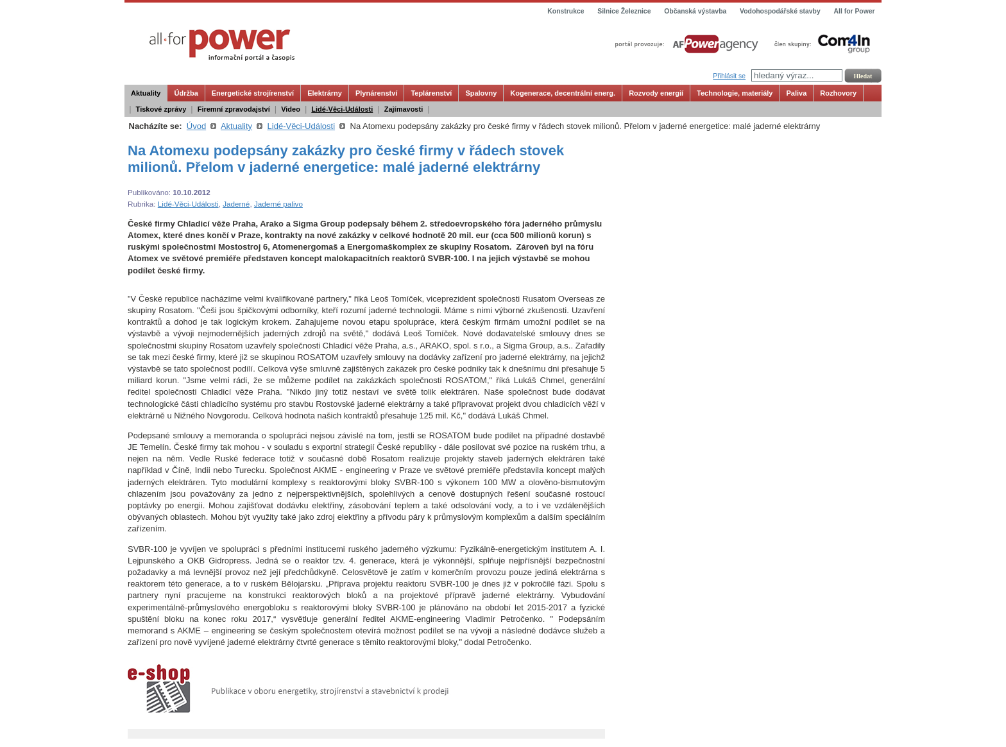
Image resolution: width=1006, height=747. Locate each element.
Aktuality (145, 93)
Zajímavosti (403, 109)
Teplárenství (431, 93)
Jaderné (236, 204)
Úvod (196, 126)
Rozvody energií (656, 93)
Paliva (796, 93)
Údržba (186, 93)
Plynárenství (376, 93)
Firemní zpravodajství (234, 109)
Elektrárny (324, 93)
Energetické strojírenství (253, 93)
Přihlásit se (729, 76)
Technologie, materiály (734, 93)
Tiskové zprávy (161, 109)
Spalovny (481, 93)
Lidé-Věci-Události (342, 109)
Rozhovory (838, 93)
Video (290, 109)
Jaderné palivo (278, 204)
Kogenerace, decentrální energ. (562, 93)
